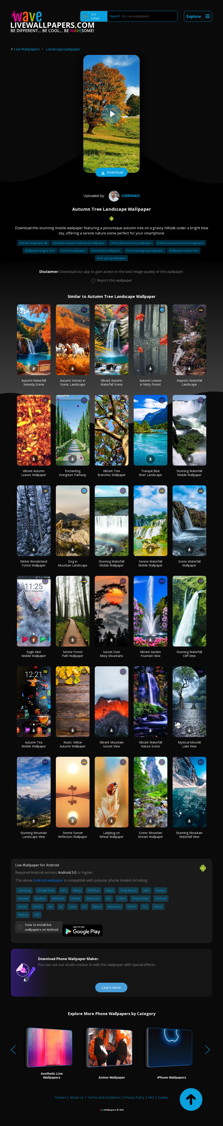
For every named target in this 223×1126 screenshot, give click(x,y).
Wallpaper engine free (40, 250)
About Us (77, 1097)
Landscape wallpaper (63, 49)
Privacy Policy (134, 1097)
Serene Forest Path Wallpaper (72, 654)
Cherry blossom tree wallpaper (131, 243)
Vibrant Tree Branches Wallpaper (112, 473)
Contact (60, 1097)
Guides (163, 1097)
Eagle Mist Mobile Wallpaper (34, 654)
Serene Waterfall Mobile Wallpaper (150, 563)
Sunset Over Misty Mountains (111, 654)
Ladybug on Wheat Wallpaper (111, 835)
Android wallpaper (48, 880)
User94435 (124, 195)
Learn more (111, 987)
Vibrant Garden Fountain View (150, 654)
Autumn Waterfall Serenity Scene (34, 382)
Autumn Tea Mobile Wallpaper (34, 744)
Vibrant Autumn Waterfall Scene (112, 382)
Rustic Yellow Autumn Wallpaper (73, 744)
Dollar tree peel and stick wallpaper (180, 243)
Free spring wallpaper (111, 258)
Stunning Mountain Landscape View (33, 835)
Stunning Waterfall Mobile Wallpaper (189, 473)
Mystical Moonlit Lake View (189, 744)
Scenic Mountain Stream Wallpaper (150, 835)
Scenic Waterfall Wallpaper (189, 563)
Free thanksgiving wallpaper (145, 250)
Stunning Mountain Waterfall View (189, 835)
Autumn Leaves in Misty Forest (150, 382)
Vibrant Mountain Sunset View (112, 744)
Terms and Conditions (103, 1097)
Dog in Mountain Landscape (72, 563)
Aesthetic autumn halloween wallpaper (79, 243)
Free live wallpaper (73, 250)
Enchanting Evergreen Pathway (72, 473)
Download (111, 172)
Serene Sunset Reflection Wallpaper (72, 835)
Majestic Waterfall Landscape (189, 382)
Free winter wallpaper (106, 250)
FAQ (151, 1097)
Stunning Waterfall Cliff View (189, 654)
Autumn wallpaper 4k (33, 243)
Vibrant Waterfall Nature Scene (150, 744)
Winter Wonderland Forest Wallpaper (33, 563)
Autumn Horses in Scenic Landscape (72, 382)
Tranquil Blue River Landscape (150, 473)
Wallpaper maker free (183, 250)
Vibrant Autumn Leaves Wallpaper (33, 473)
